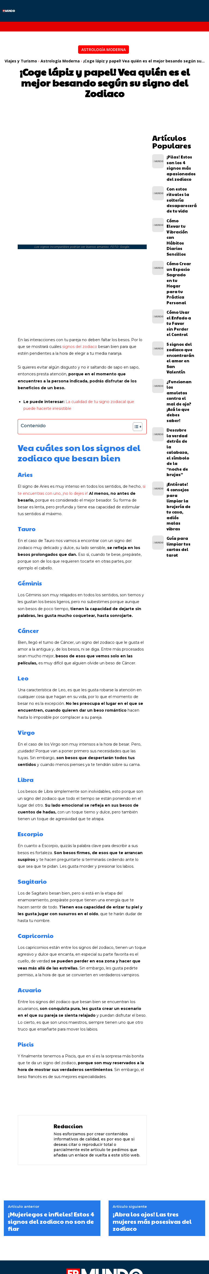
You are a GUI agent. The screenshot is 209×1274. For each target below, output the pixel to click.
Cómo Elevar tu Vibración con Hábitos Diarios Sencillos (178, 205)
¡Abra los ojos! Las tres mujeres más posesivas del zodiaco (152, 1165)
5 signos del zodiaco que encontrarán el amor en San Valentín (178, 278)
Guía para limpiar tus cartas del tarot (179, 379)
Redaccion (68, 1070)
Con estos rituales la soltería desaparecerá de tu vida (178, 182)
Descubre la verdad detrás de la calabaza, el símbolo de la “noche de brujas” (179, 330)
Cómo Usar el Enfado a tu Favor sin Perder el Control (176, 255)
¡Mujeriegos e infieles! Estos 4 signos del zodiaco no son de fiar (51, 1165)
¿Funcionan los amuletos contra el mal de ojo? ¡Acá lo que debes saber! (178, 303)
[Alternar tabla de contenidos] (135, 370)
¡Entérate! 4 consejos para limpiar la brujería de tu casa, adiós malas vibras (177, 357)
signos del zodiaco (79, 290)
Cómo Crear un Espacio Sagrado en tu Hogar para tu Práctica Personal (178, 230)
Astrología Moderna (103, 49)
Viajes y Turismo (21, 61)
